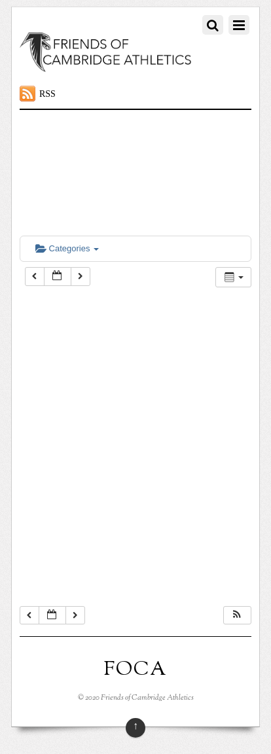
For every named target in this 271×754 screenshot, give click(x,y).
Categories (67, 248)
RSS (47, 94)
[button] (237, 615)
